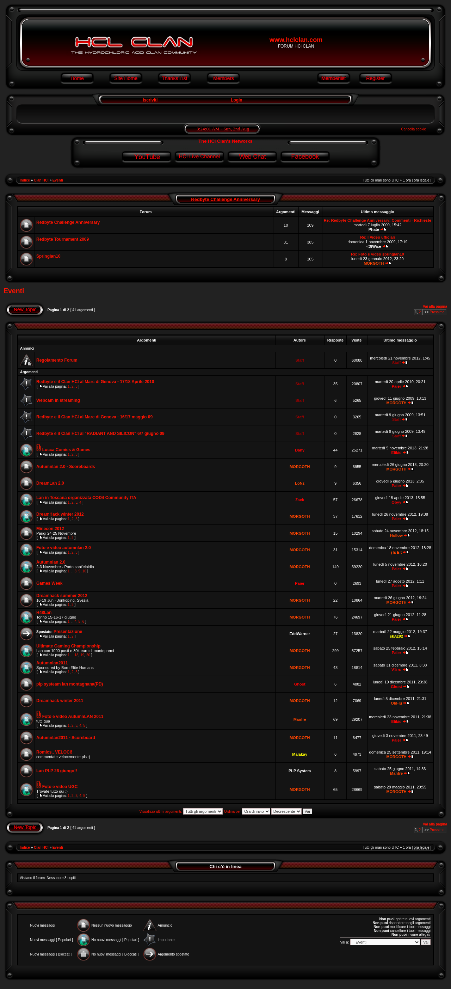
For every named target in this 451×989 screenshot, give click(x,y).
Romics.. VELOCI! (54, 752)
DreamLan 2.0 (50, 483)
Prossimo (437, 312)
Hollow (396, 535)
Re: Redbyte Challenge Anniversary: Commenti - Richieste (377, 220)
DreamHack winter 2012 (60, 514)
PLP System (300, 771)
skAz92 (396, 636)
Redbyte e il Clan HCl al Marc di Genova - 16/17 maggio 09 (94, 416)
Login (236, 100)
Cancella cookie (413, 129)
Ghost (299, 684)
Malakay (299, 754)
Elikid (396, 452)
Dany (299, 450)
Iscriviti (149, 100)
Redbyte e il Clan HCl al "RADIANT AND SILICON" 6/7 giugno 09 (100, 433)
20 (88, 655)
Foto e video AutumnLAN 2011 (73, 716)
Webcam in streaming (58, 400)
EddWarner (300, 634)
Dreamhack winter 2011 (59, 700)
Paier (396, 386)
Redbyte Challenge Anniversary (225, 199)
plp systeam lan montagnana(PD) (69, 684)
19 (82, 655)
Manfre (300, 719)
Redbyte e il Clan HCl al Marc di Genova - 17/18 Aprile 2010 (95, 381)
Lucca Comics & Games (66, 449)
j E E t (396, 552)
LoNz (299, 483)
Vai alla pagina (435, 306)
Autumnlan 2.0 (51, 562)
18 (76, 655)
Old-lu (396, 703)
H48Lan (43, 612)
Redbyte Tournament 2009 (62, 239)
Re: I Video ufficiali (377, 237)
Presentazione (68, 631)
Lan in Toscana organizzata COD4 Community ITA (86, 497)
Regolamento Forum (57, 360)
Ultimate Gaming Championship (68, 646)
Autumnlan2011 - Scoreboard (65, 737)
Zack (299, 500)
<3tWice (373, 246)
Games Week (49, 583)
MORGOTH (374, 263)
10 (84, 571)
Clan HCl (41, 180)
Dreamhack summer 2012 (61, 595)
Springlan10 (48, 256)
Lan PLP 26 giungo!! (56, 770)
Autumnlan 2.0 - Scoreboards (65, 466)
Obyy (396, 502)
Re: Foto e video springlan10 (377, 254)
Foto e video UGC (60, 786)
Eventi (57, 180)
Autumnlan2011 (52, 663)
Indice (25, 180)
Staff (299, 360)
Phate (374, 229)
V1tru (396, 670)
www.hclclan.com (296, 39)
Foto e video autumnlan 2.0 (63, 547)
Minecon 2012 (50, 528)
